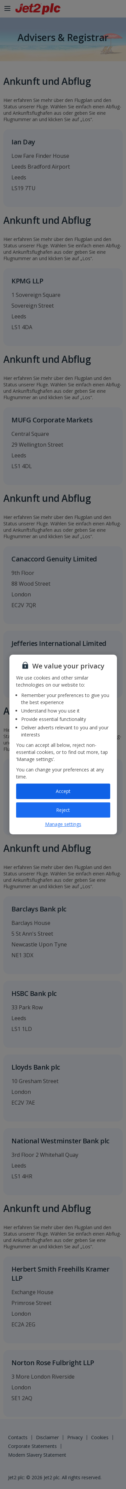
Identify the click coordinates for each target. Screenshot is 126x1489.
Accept (63, 791)
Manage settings (63, 824)
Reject (63, 810)
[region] (63, 744)
